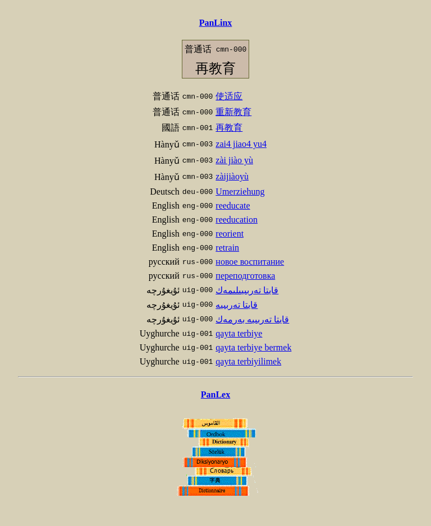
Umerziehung (240, 191)
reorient (230, 233)
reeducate (233, 205)
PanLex (215, 394)
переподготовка (245, 275)
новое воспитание (250, 261)
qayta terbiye (239, 333)
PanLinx (215, 22)
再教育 (229, 127)
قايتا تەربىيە (237, 305)
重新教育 (233, 112)
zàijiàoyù (232, 176)
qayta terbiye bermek (253, 347)
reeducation (237, 219)
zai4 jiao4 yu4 (241, 144)
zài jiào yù (234, 160)
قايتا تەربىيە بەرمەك (252, 319)
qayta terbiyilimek (248, 361)
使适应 (229, 96)
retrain (227, 247)
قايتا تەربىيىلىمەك (247, 290)
